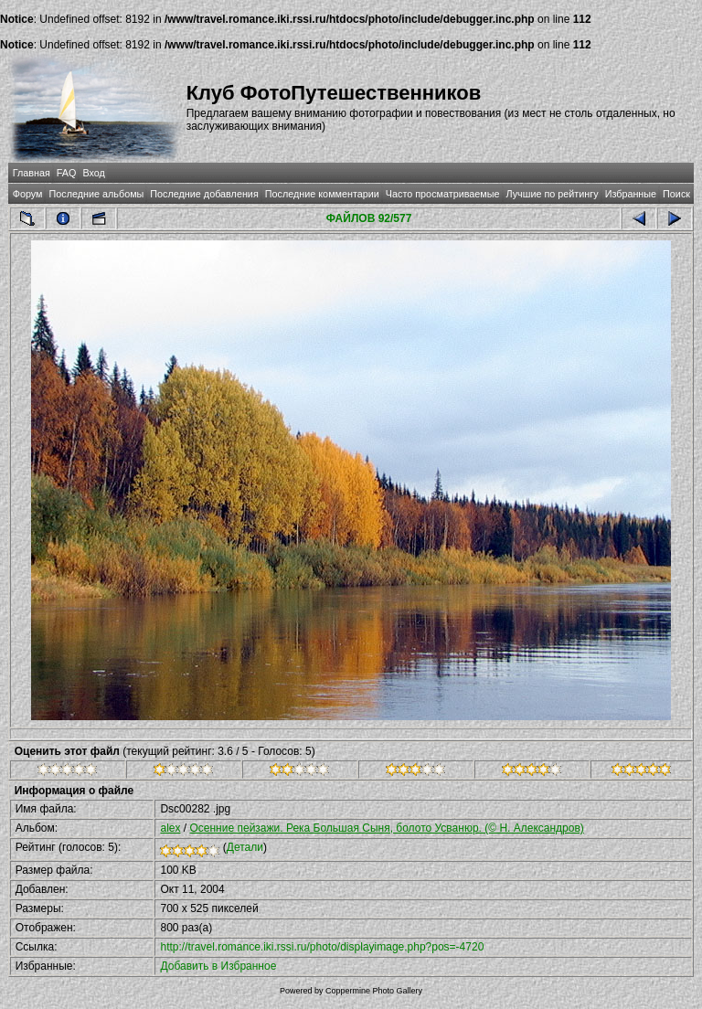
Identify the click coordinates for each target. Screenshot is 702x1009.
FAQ (67, 172)
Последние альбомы (96, 193)
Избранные (630, 193)
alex (170, 828)
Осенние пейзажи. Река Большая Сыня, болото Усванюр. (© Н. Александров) (386, 828)
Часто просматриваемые (443, 193)
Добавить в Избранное (218, 966)
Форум (28, 193)
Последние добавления (204, 193)
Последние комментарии (322, 193)
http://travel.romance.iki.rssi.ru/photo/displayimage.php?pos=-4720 (322, 946)
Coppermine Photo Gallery (373, 990)
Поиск (676, 193)
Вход (93, 172)
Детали (245, 847)
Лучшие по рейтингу (552, 193)
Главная (31, 172)
